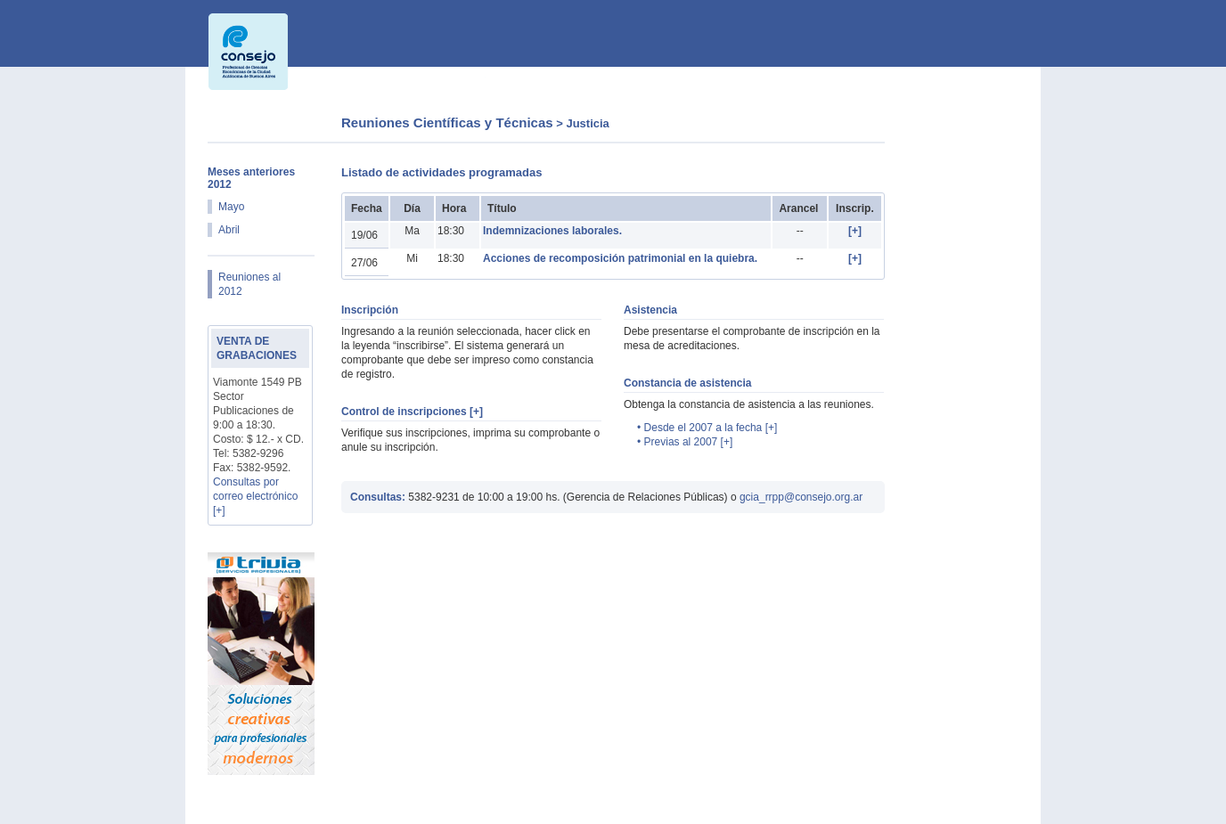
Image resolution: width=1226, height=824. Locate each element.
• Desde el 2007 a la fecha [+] (707, 427)
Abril (229, 230)
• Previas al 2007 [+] (684, 442)
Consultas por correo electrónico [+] (255, 496)
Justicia (587, 123)
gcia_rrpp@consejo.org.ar (801, 497)
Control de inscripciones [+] (412, 411)
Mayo (231, 206)
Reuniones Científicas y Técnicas (447, 122)
